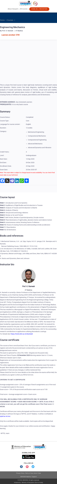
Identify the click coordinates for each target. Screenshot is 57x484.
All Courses (24, 9)
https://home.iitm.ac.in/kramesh (21, 334)
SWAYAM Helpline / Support (28, 476)
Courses (10, 20)
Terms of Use (29, 473)
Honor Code (37, 473)
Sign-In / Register (39, 9)
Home (2, 20)
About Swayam (13, 9)
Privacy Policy (20, 473)
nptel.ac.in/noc (5, 416)
